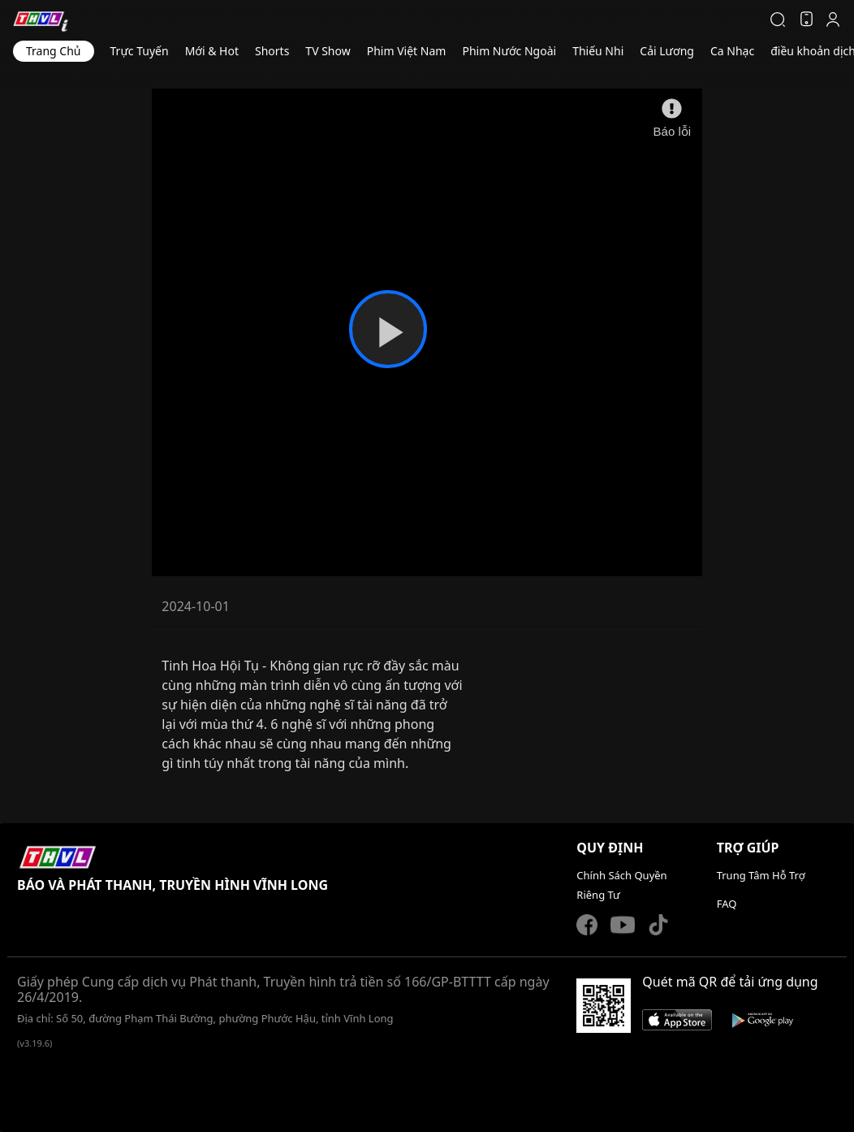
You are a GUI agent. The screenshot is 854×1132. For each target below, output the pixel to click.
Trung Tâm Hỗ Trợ (761, 875)
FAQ (727, 903)
